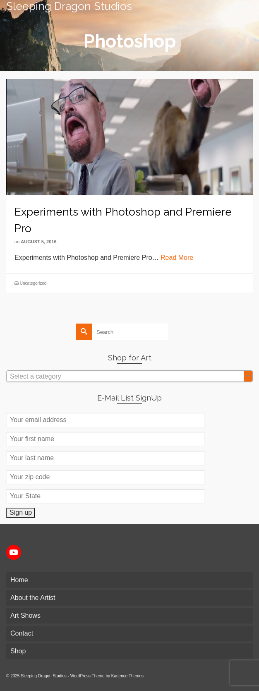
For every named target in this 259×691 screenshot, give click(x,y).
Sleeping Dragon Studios (69, 6)
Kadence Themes (127, 676)
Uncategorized (33, 283)
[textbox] (129, 376)
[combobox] (129, 376)
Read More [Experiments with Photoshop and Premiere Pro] (177, 257)
